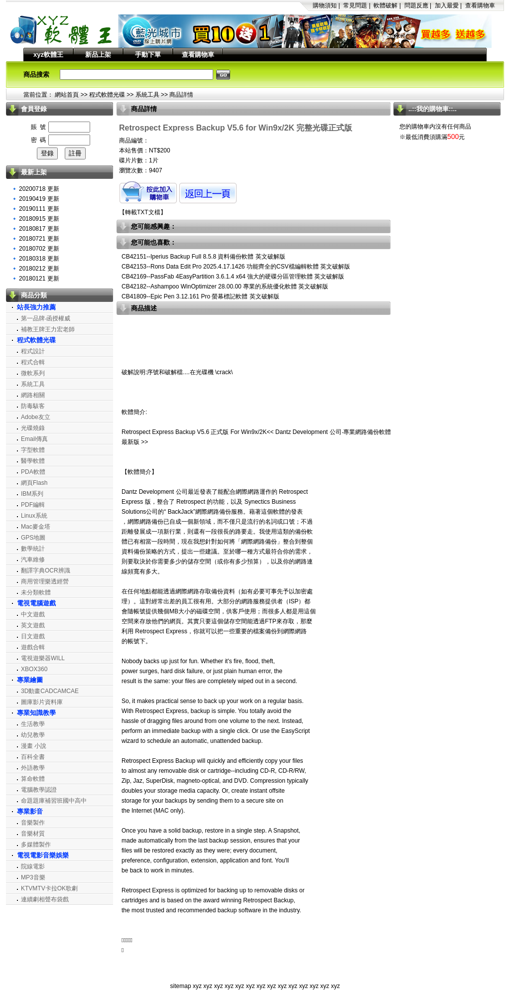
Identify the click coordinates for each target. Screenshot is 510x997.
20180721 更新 (39, 238)
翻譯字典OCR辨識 (45, 570)
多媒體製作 (36, 844)
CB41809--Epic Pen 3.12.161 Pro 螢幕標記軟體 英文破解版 (200, 296)
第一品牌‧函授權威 (45, 318)
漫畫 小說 (33, 745)
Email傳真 (34, 438)
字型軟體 (33, 449)
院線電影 (33, 866)
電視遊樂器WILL (43, 658)
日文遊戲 (33, 636)
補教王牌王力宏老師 (48, 329)
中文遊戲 (33, 614)
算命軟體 (33, 778)
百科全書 (33, 756)
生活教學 (33, 723)
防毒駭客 (33, 406)
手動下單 (148, 54)
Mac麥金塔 (35, 526)
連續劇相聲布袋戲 (45, 899)
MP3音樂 (33, 877)
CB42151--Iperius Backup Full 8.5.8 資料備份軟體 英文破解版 (203, 256)
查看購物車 (480, 5)
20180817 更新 (39, 228)
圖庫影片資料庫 (42, 702)
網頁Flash (34, 482)
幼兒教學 (33, 734)
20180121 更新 (39, 278)
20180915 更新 (39, 218)
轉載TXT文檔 (142, 212)
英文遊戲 (33, 625)
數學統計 (33, 548)
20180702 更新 (39, 248)
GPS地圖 (33, 537)
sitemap (180, 986)
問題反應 (416, 5)
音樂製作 (33, 822)
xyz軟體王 (48, 54)
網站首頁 (67, 94)
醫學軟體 (33, 460)
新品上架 (98, 54)
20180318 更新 (39, 258)
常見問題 (355, 5)
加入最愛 (447, 5)
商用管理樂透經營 (45, 581)
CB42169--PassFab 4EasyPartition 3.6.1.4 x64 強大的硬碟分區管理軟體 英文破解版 (233, 276)
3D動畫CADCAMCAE (50, 691)
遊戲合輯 (33, 647)
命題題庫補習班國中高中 (54, 800)
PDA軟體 (33, 471)
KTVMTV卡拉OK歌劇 (49, 888)
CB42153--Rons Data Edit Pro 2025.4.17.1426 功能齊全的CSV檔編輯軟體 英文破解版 (236, 266)
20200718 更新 (39, 188)
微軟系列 (33, 373)
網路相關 (33, 395)
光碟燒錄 (33, 428)
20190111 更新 (39, 208)
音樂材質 (33, 833)
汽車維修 (33, 559)
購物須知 (325, 5)
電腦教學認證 (39, 789)
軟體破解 (385, 5)
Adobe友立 (35, 417)
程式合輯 (33, 362)
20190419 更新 (39, 198)
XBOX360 (34, 669)
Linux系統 (34, 515)
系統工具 (147, 94)
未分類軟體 (36, 592)
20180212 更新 (39, 268)
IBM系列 (32, 493)
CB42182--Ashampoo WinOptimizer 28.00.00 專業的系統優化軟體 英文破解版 (225, 286)
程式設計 (33, 351)
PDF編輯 (33, 504)
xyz (197, 986)
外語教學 (33, 767)
